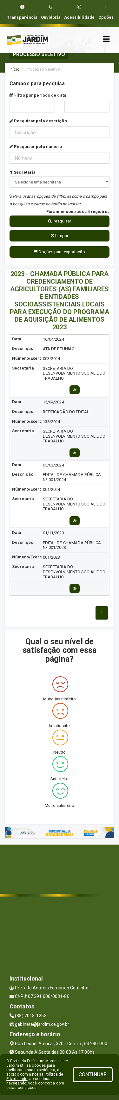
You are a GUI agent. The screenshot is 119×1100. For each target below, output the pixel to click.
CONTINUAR (93, 1074)
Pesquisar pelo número (36, 146)
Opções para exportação (59, 251)
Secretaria (23, 172)
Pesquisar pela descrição (38, 121)
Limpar (59, 235)
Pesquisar (59, 221)
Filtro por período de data (38, 95)
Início (15, 69)
